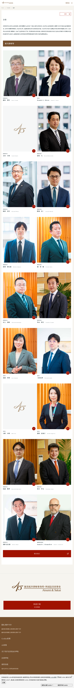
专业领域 (8, 7)
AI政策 (4, 645)
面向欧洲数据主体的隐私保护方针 (11, 629)
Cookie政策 (6, 638)
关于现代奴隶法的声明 (10, 651)
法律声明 (4, 658)
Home (2, 7)
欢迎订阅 (37, 605)
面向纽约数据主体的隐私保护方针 (11, 632)
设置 (3, 682)
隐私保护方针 (6, 624)
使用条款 (4, 664)
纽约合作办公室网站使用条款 (9, 669)
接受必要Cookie (47, 685)
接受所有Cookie (63, 685)
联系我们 (37, 554)
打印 (65, 14)
